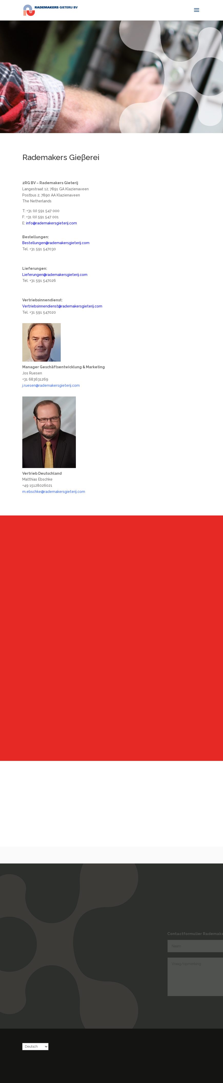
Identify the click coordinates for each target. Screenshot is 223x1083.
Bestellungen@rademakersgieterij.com (55, 243)
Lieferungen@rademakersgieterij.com (54, 275)
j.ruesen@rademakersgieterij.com (51, 385)
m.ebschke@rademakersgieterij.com (53, 492)
